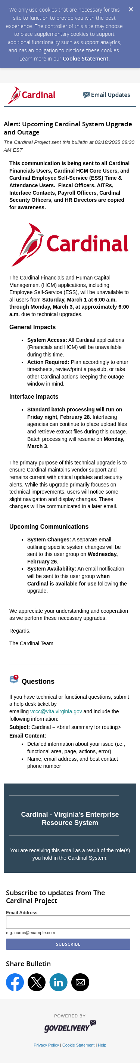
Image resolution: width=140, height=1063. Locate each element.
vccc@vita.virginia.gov (56, 711)
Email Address (22, 912)
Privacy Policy (46, 1045)
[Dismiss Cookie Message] (130, 7)
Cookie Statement (86, 58)
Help (102, 1045)
